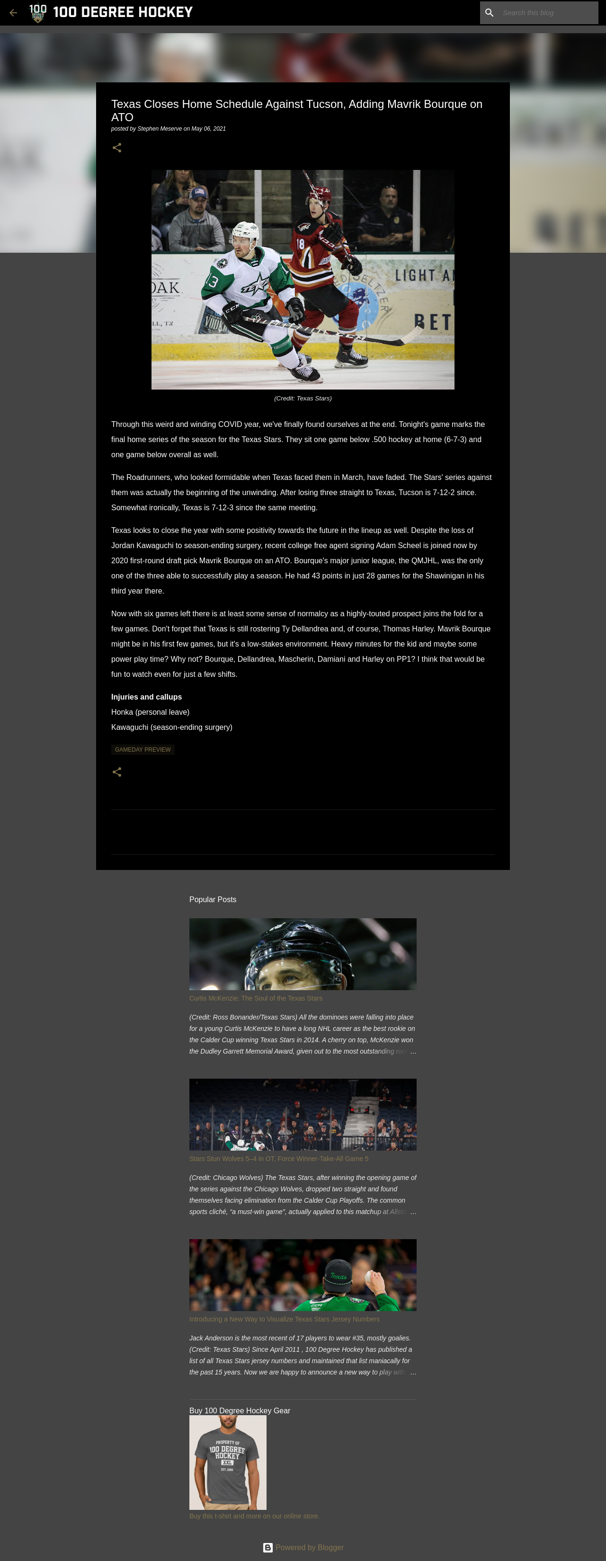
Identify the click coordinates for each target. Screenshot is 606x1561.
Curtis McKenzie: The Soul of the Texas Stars (255, 998)
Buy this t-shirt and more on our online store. (254, 1516)
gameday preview (143, 749)
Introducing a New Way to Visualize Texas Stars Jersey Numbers (284, 1319)
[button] (117, 148)
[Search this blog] (548, 12)
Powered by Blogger (303, 1547)
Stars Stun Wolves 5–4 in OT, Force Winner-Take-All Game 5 (279, 1158)
